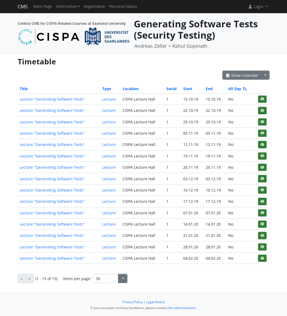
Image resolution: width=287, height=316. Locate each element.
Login (256, 6)
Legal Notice (155, 302)
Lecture (109, 99)
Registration (94, 6)
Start (187, 88)
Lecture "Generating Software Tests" (52, 99)
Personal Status (123, 6)
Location (131, 88)
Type (106, 88)
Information (66, 6)
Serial (171, 88)
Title (24, 88)
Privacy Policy (133, 302)
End (209, 88)
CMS (23, 6)
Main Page (42, 6)
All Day (237, 88)
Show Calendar (242, 75)
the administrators (182, 308)
